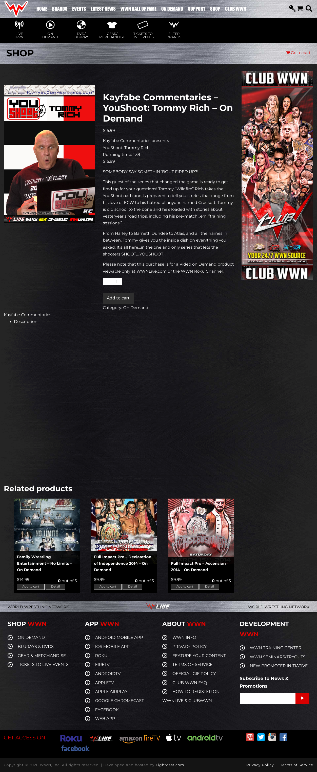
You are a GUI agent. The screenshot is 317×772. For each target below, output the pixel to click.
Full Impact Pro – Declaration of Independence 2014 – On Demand (122, 563)
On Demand (135, 308)
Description (25, 321)
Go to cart (298, 53)
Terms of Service (296, 765)
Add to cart (118, 298)
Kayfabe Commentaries (27, 315)
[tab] (124, 321)
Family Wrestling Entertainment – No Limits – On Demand (44, 563)
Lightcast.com (170, 765)
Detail (55, 587)
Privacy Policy (260, 765)
